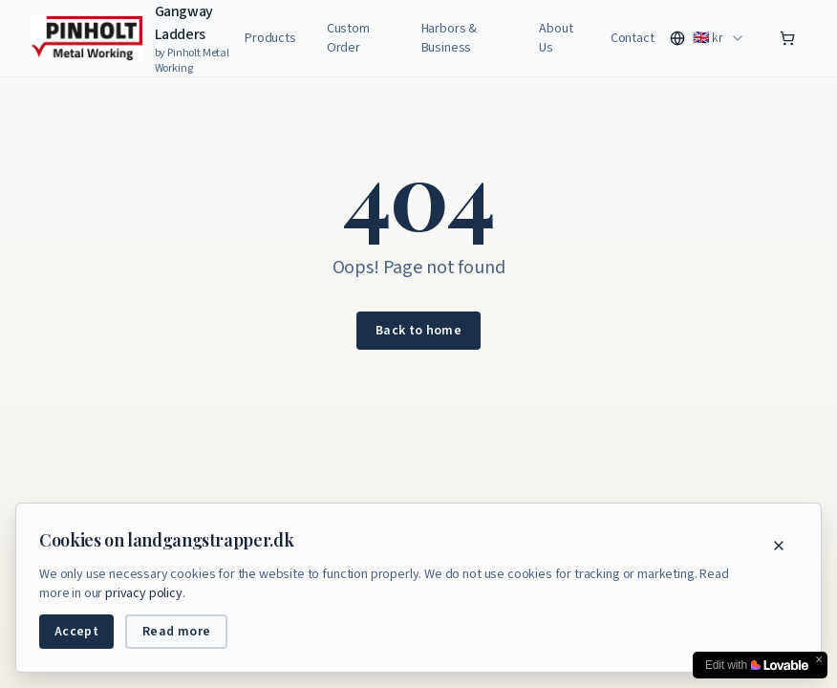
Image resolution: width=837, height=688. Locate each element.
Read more (176, 631)
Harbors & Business (449, 38)
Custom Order (348, 38)
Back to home (418, 330)
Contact (633, 38)
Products (270, 38)
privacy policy (143, 593)
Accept (76, 631)
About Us (555, 38)
